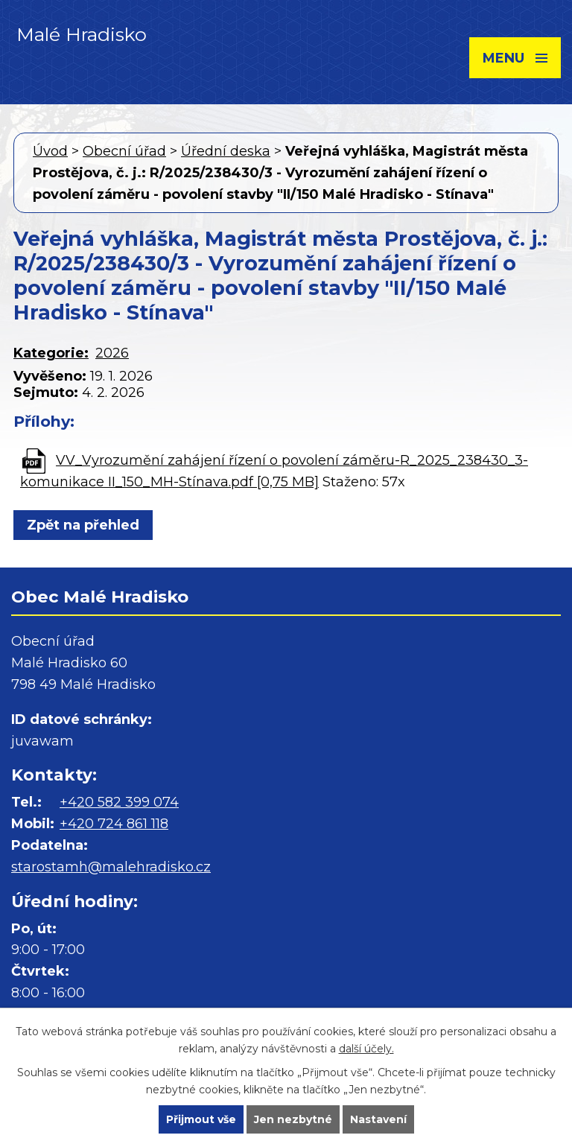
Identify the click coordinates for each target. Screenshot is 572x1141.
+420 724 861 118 (114, 824)
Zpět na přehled (83, 525)
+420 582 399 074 (119, 802)
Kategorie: (51, 353)
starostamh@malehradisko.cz (111, 867)
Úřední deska (225, 151)
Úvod (50, 151)
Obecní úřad (124, 151)
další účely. (366, 1048)
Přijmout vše (201, 1119)
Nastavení (378, 1119)
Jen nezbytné (293, 1119)
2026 (112, 353)
